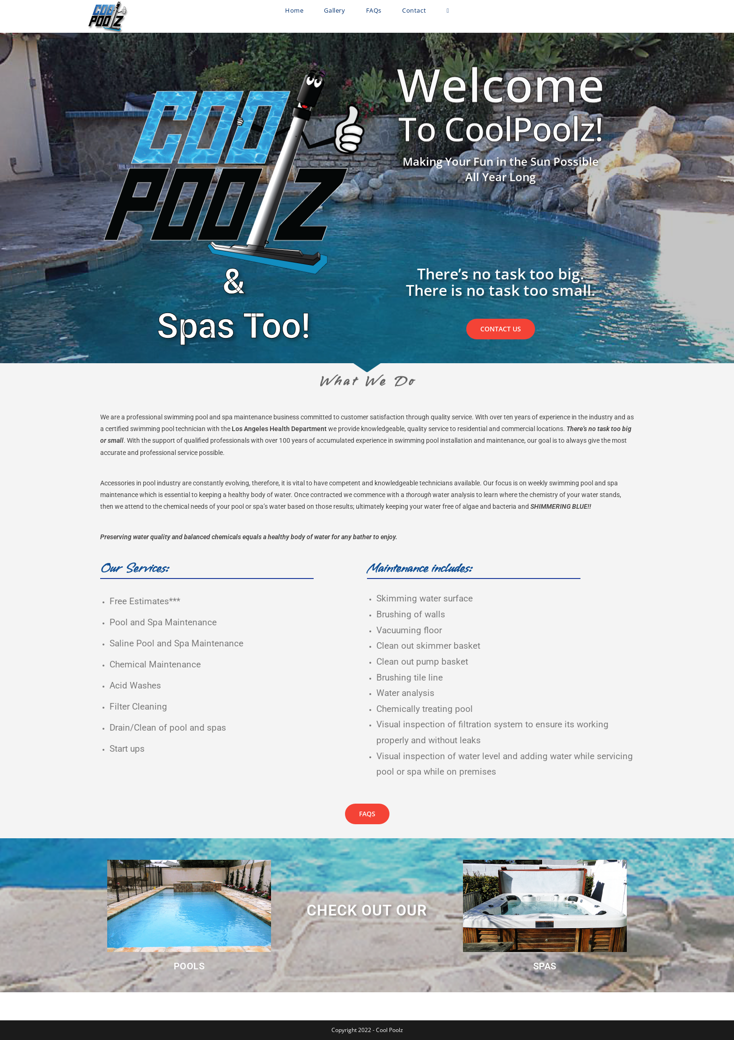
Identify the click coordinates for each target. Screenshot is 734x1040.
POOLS (189, 966)
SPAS (545, 966)
